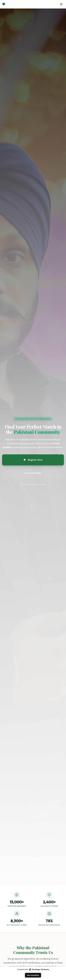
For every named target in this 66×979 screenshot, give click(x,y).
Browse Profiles (33, 473)
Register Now (33, 459)
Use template (33, 975)
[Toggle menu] (61, 4)
